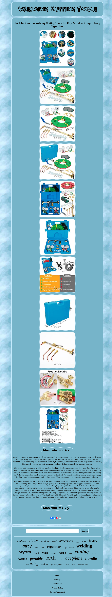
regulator (54, 546)
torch (50, 558)
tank (84, 541)
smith (71, 547)
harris (62, 552)
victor (33, 540)
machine (45, 541)
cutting (82, 551)
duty (27, 546)
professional (83, 565)
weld (54, 541)
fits (60, 560)
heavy (93, 541)
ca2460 (53, 554)
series (67, 565)
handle (91, 558)
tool (36, 547)
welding (84, 545)
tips (70, 553)
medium (21, 541)
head (36, 553)
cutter (45, 552)
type (77, 542)
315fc (93, 553)
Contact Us (57, 584)
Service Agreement (57, 592)
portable (36, 559)
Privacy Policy (57, 588)
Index (57, 575)
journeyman (56, 564)
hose (73, 565)
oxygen (25, 551)
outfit (65, 548)
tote (42, 547)
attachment (66, 541)
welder (44, 564)
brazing (32, 563)
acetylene (74, 558)
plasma (22, 559)
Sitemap (57, 580)
